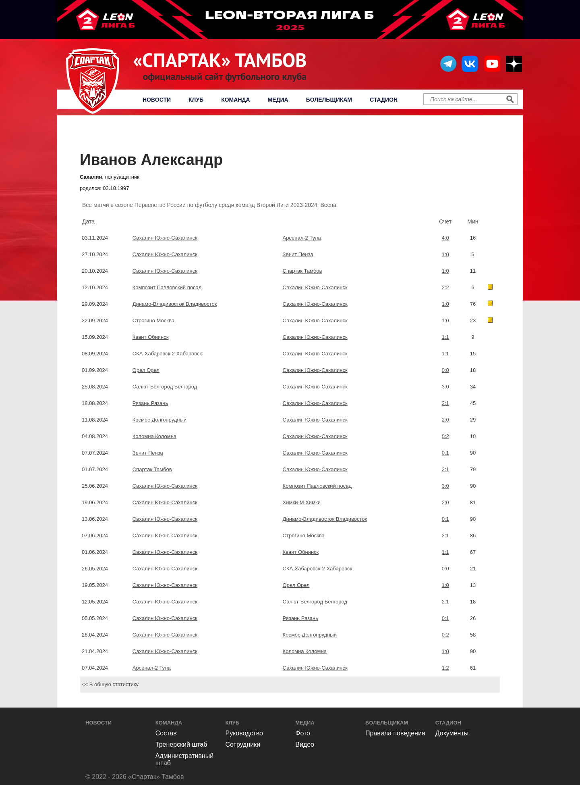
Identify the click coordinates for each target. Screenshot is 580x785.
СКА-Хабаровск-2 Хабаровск (167, 354)
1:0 (445, 254)
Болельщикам (329, 99)
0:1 (445, 453)
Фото (302, 733)
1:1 (445, 337)
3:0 (445, 387)
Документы (451, 733)
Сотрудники (243, 744)
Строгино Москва (153, 320)
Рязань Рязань (150, 403)
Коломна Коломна (154, 436)
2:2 (445, 287)
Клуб (195, 99)
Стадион (384, 99)
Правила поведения (395, 733)
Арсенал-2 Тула (302, 238)
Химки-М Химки (302, 502)
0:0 (445, 370)
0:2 (445, 436)
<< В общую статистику (110, 684)
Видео (304, 744)
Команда (235, 99)
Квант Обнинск (151, 337)
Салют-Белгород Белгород (165, 387)
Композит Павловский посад (167, 287)
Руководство (244, 733)
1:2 (445, 668)
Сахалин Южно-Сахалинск (165, 238)
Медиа (278, 99)
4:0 (445, 238)
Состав (166, 733)
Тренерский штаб (181, 744)
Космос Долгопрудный (159, 420)
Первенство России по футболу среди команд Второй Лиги (292, 135)
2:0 (445, 420)
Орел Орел (146, 370)
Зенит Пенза (298, 254)
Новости (157, 99)
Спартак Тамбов (302, 271)
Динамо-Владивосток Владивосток (175, 304)
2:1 (445, 403)
